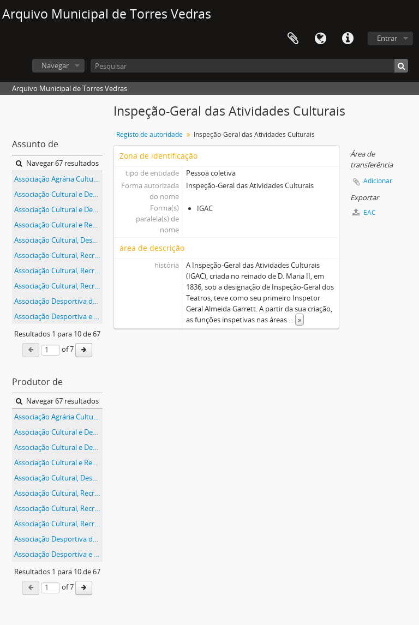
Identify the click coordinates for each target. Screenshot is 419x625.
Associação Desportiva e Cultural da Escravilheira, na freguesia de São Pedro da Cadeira (58, 316)
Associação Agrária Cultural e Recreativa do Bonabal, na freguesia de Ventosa (58, 179)
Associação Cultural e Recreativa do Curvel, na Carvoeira (58, 225)
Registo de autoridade (149, 134)
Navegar (55, 65)
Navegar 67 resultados (57, 163)
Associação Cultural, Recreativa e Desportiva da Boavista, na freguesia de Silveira (58, 255)
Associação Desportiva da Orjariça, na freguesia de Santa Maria (58, 301)
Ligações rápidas (347, 38)
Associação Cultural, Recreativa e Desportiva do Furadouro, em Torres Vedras (58, 286)
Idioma (320, 38)
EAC (364, 212)
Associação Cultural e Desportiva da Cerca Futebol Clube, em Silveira (58, 194)
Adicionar (377, 180)
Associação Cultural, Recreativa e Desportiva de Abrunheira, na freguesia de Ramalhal (58, 270)
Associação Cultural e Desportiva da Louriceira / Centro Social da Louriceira (58, 209)
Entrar (387, 38)
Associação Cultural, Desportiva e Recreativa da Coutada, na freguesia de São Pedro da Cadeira (58, 240)
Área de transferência (293, 38)
